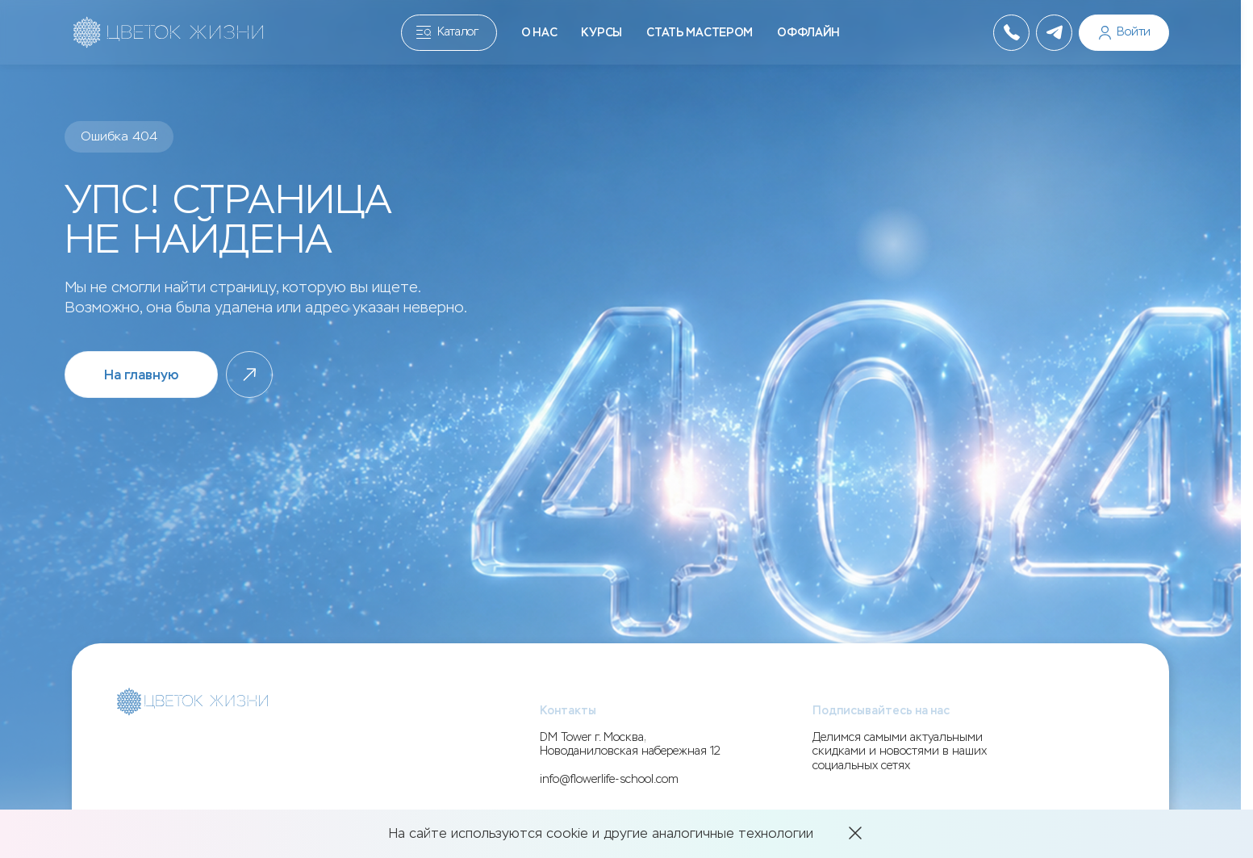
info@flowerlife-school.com (609, 779)
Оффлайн (808, 33)
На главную (141, 375)
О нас (539, 33)
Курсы (601, 33)
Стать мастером (699, 33)
